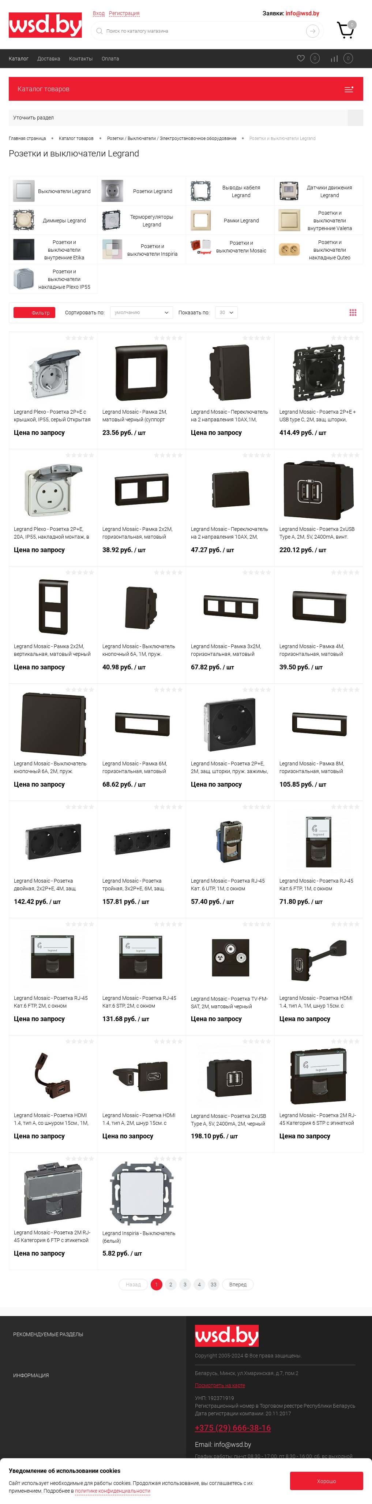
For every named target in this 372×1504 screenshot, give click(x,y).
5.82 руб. (141, 1257)
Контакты (81, 59)
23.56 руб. (141, 437)
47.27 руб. (230, 554)
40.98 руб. (141, 671)
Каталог (19, 59)
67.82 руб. (230, 671)
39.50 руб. (318, 671)
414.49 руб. (318, 437)
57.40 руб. (230, 906)
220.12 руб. (318, 554)
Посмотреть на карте (220, 1385)
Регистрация (124, 13)
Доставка (48, 59)
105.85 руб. (318, 788)
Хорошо (326, 1481)
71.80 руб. (318, 906)
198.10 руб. (230, 1140)
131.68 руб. (141, 1023)
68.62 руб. (141, 788)
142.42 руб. (53, 906)
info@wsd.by (232, 1444)
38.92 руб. (141, 554)
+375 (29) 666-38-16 (233, 1428)
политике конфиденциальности (112, 1491)
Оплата (110, 59)
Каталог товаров (186, 89)
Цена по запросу (53, 437)
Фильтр (34, 313)
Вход (99, 13)
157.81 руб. (141, 906)
